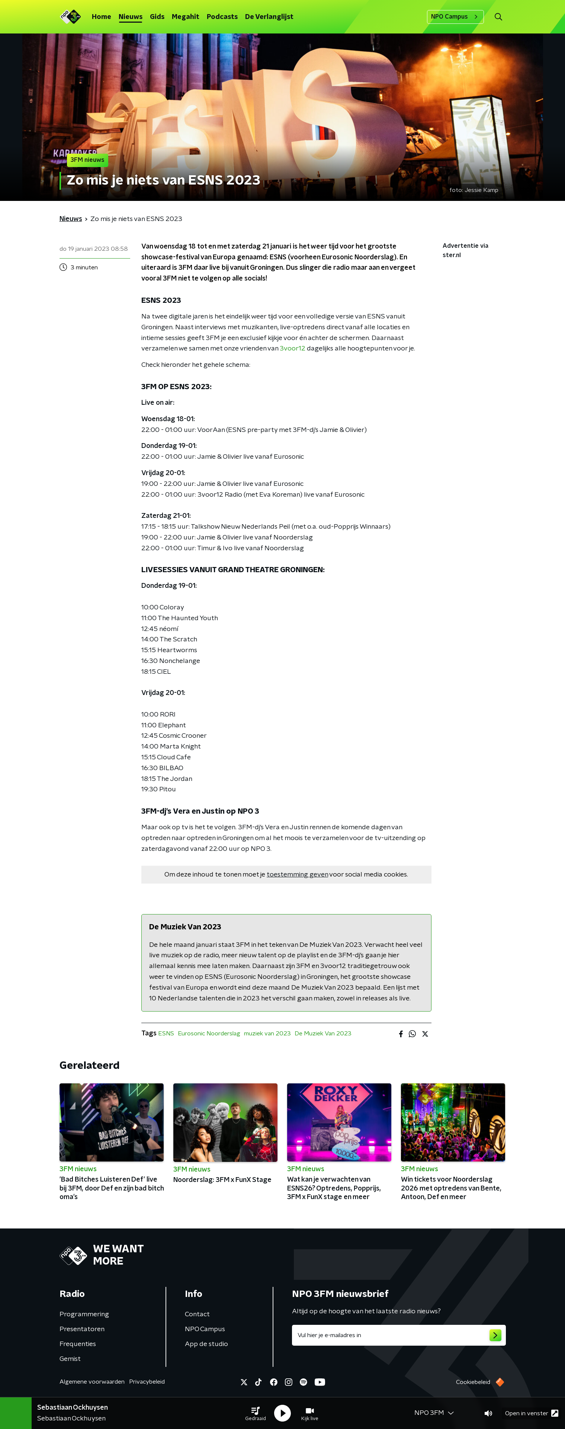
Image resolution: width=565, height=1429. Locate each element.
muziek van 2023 (267, 1033)
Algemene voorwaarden (92, 1382)
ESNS (166, 1033)
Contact (197, 1314)
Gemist (70, 1359)
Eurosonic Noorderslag (209, 1033)
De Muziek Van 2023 (323, 1033)
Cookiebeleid (473, 1382)
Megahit (185, 17)
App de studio (206, 1344)
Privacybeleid (147, 1382)
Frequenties (78, 1344)
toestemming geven (297, 874)
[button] (255, 1413)
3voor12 (292, 348)
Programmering (84, 1314)
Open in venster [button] (531, 1413)
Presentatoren (82, 1329)
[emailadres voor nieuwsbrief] (399, 1335)
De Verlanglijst (269, 17)
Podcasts (222, 17)
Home (101, 17)
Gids (157, 17)
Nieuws (130, 17)
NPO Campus (455, 16)
